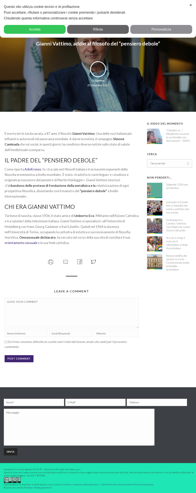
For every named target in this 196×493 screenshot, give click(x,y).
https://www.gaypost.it (39, 487)
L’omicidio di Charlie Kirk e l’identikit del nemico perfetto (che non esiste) (177, 207)
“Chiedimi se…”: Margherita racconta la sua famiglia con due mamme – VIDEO (178, 135)
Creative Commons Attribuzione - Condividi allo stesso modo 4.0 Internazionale (107, 484)
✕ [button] (190, 5)
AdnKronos (32, 169)
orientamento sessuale (21, 243)
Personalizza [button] (161, 29)
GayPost (99, 80)
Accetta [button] (34, 29)
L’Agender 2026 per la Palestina (177, 186)
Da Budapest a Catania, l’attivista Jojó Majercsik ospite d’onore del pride (178, 225)
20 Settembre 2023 (98, 85)
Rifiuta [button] (98, 29)
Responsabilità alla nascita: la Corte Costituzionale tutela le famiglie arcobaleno (177, 262)
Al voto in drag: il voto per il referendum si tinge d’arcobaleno (177, 243)
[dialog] (98, 19)
